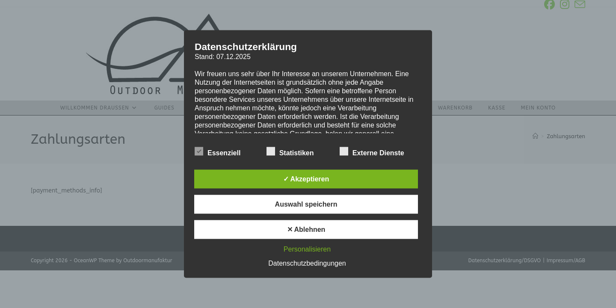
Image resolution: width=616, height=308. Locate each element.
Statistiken (290, 151)
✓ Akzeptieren (306, 179)
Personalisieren (307, 249)
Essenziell (217, 151)
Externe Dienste (372, 151)
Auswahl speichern (306, 204)
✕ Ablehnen (306, 229)
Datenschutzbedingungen (307, 263)
